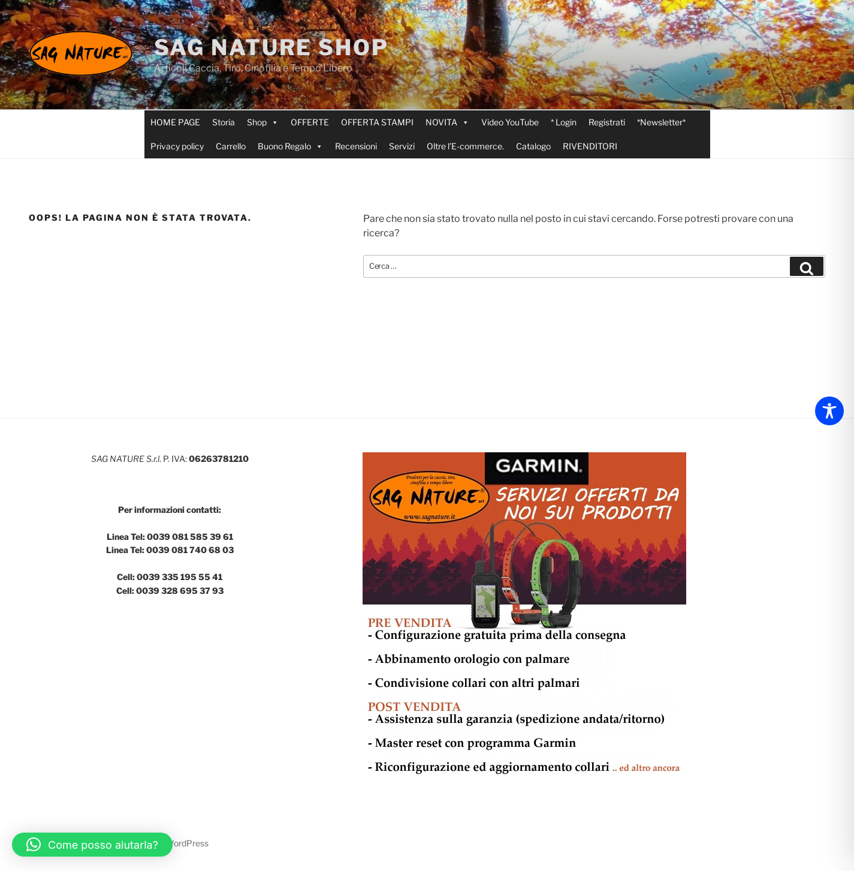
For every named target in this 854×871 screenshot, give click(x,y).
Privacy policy (177, 146)
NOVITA (447, 122)
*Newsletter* (661, 122)
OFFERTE (310, 122)
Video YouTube (510, 122)
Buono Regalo (290, 146)
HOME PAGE (175, 122)
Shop (263, 122)
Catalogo (533, 146)
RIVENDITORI (590, 146)
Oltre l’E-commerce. (465, 146)
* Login (564, 122)
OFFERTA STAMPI (377, 122)
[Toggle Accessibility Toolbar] (829, 411)
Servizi (402, 146)
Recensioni (356, 146)
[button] (92, 845)
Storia (223, 122)
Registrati (607, 122)
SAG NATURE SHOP (271, 47)
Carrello (231, 146)
